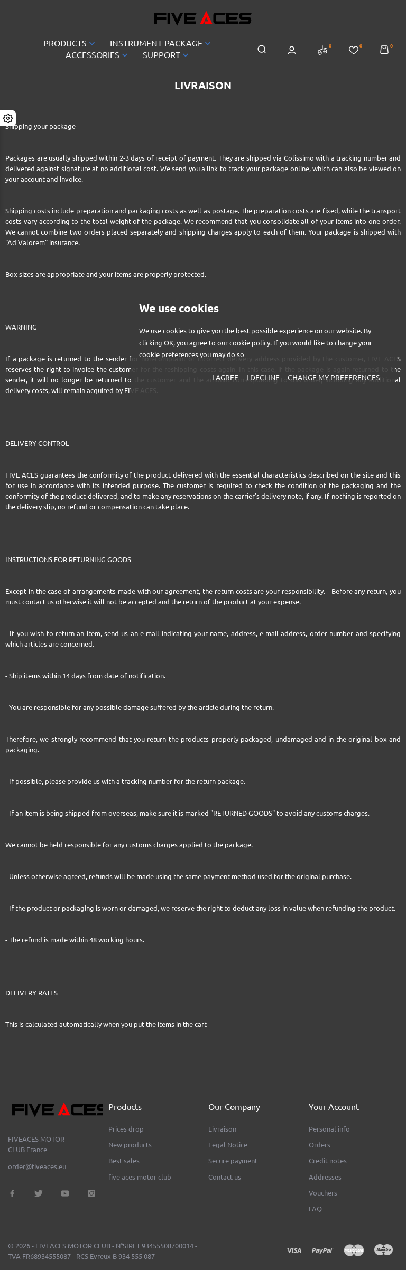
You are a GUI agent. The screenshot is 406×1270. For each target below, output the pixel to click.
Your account (334, 1107)
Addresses (325, 1177)
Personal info (329, 1129)
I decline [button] (263, 377)
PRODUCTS (70, 43)
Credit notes (328, 1160)
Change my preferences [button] (334, 377)
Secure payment (232, 1160)
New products (130, 1144)
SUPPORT (167, 55)
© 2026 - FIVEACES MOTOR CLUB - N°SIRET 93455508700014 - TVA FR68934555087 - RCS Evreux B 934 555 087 (102, 1251)
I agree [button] (225, 377)
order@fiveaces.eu (37, 1166)
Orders (319, 1144)
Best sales (124, 1160)
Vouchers (323, 1193)
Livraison (222, 1129)
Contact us (224, 1177)
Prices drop (126, 1129)
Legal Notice (227, 1144)
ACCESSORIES (98, 55)
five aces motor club (139, 1177)
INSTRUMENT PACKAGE (161, 43)
